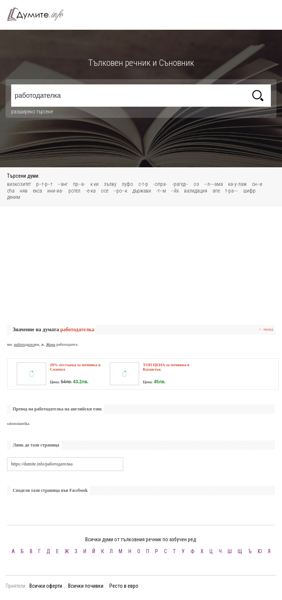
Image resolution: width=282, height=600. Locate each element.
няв (24, 191)
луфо (127, 184)
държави (141, 191)
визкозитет (19, 184)
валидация (195, 191)
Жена (50, 344)
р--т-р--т (44, 184)
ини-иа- (55, 191)
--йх (175, 191)
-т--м (161, 191)
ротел (74, 191)
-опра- (160, 184)
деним (13, 197)
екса (37, 191)
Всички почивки (85, 586)
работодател (24, 344)
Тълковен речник (40, 14)
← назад (266, 329)
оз (196, 184)
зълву (110, 184)
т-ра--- (231, 191)
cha (11, 191)
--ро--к (120, 191)
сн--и (257, 184)
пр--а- (79, 184)
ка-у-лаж (237, 184)
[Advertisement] (141, 265)
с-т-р (143, 184)
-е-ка (91, 191)
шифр (249, 191)
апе (216, 191)
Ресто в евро (123, 586)
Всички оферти (45, 586)
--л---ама (213, 184)
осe (104, 191)
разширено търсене (32, 111)
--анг (63, 184)
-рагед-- (180, 184)
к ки (94, 184)
